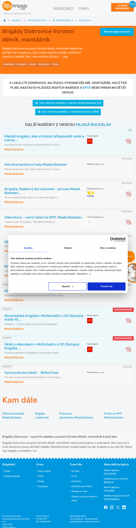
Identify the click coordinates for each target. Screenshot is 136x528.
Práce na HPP (113, 412)
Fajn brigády (110, 470)
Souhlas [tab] (28, 248)
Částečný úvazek (13, 412)
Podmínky (76, 478)
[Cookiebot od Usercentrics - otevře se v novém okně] (114, 239)
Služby (41, 478)
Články (7, 468)
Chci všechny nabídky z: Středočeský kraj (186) (68, 108)
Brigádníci (63, 8)
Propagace (43, 483)
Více (65, 55)
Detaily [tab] (68, 248)
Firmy (83, 8)
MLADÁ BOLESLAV (93, 121)
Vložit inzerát (44, 468)
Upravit (67, 286)
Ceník (40, 473)
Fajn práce (109, 487)
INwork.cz (109, 478)
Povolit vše (106, 286)
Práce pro (76, 412)
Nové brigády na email (117, 30)
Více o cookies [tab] (108, 248)
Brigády (42, 412)
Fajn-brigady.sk (111, 495)
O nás (74, 473)
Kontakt (75, 468)
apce (86, 84)
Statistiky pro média (82, 483)
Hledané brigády (12, 473)
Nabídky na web (79, 488)
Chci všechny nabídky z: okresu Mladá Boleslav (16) (68, 99)
